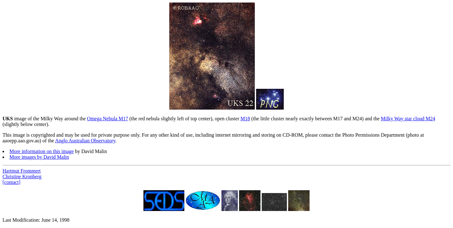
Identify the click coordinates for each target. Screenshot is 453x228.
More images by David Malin (39, 157)
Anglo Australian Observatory (85, 140)
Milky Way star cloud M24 (408, 118)
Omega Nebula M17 (107, 118)
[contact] (11, 182)
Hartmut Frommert (22, 171)
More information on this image (41, 151)
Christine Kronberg (22, 176)
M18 (245, 118)
